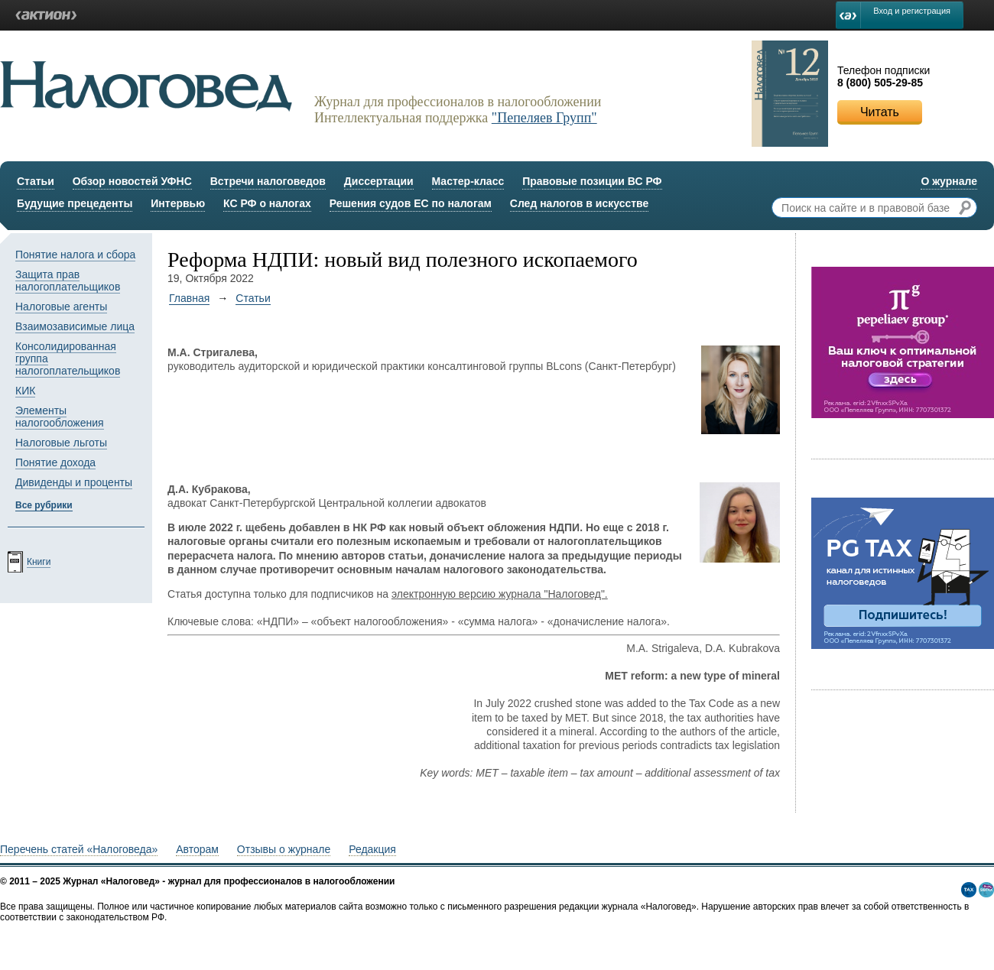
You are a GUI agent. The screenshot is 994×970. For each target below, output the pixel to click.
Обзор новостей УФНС (132, 181)
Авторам (197, 849)
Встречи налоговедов (268, 181)
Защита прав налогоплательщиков (67, 280)
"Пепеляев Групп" (544, 117)
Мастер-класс (468, 181)
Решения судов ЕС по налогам (411, 203)
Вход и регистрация (911, 10)
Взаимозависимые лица (75, 326)
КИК (25, 390)
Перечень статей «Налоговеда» (79, 849)
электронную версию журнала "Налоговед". (499, 594)
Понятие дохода (55, 462)
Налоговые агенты (61, 306)
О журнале (949, 181)
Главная (189, 298)
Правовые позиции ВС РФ (591, 181)
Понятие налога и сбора (75, 254)
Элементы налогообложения (59, 416)
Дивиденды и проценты (73, 482)
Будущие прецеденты (74, 203)
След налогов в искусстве (579, 203)
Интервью (178, 203)
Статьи (35, 181)
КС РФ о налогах (267, 203)
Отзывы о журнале (283, 849)
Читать (879, 111)
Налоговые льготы (61, 442)
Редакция (372, 849)
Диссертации (379, 181)
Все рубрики (44, 505)
